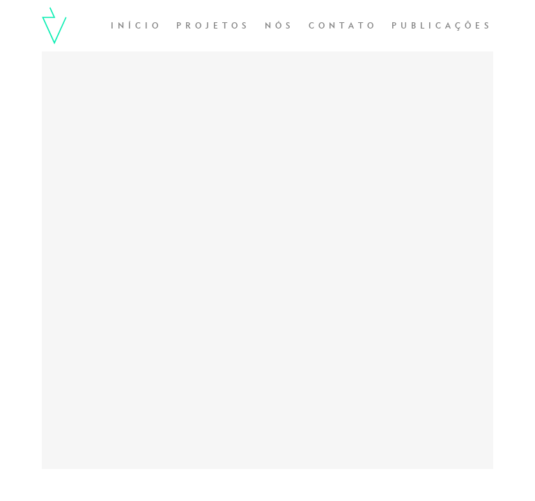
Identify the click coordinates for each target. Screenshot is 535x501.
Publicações (442, 26)
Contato (343, 26)
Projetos (213, 26)
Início (136, 26)
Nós (280, 26)
